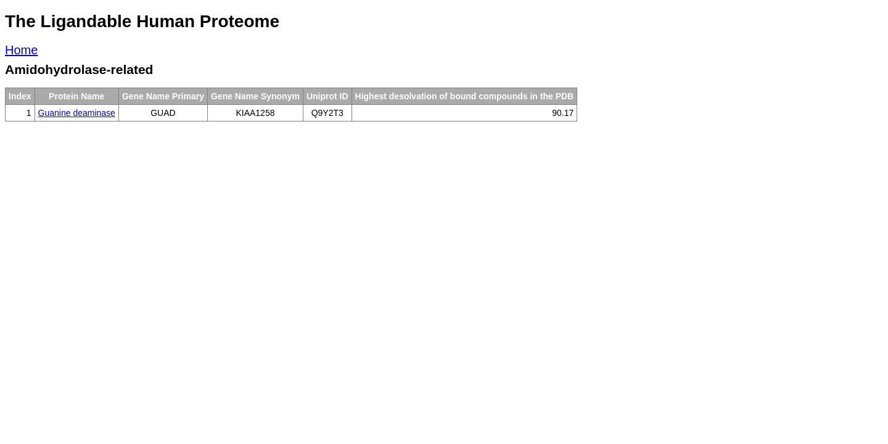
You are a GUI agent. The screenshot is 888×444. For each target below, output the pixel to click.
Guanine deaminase (76, 113)
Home (21, 50)
